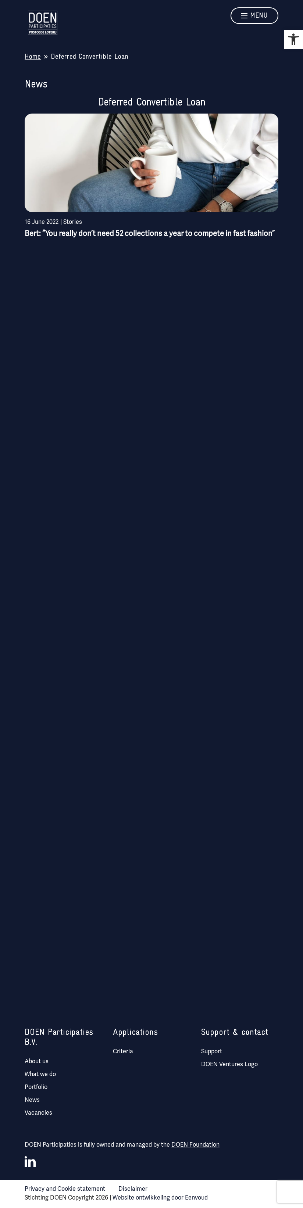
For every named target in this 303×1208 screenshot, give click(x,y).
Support (211, 1051)
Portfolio (36, 1086)
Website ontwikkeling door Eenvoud (160, 1197)
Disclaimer (133, 1188)
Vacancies (38, 1112)
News (32, 1099)
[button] (293, 39)
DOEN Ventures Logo (229, 1064)
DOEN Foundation (195, 1144)
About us (37, 1061)
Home (33, 57)
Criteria (123, 1051)
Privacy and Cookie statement (65, 1188)
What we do (40, 1074)
